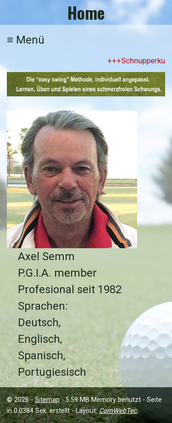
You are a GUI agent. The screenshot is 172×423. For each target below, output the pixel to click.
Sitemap (47, 400)
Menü (25, 39)
